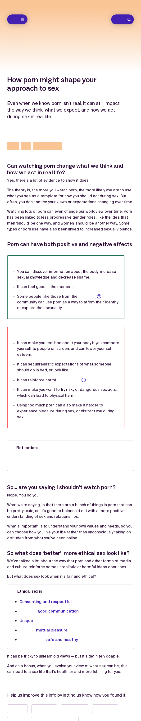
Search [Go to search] (123, 19)
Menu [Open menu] (18, 19)
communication (47, 146)
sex (26, 146)
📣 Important (105, 708)
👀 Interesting (75, 708)
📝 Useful (17, 708)
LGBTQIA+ (89, 296)
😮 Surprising (44, 708)
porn (13, 146)
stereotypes (73, 380)
